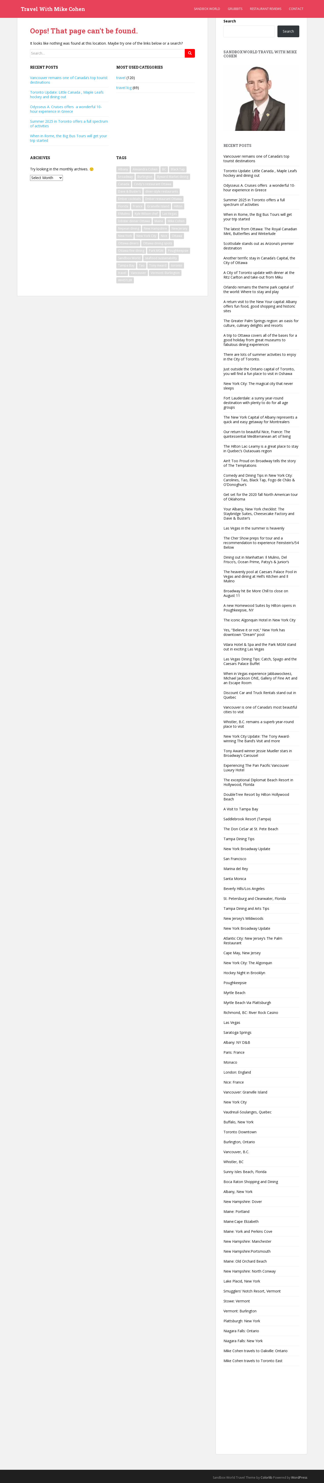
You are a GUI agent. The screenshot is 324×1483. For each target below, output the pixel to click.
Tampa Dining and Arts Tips (246, 908)
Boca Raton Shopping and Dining (250, 1181)
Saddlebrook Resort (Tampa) (247, 818)
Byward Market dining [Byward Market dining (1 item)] (172, 176)
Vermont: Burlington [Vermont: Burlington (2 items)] (165, 273)
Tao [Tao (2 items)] (142, 265)
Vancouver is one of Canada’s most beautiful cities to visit (260, 709)
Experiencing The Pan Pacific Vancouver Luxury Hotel (256, 767)
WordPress (299, 1477)
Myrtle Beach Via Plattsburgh (247, 1002)
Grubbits (235, 9)
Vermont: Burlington (240, 1311)
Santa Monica (234, 878)
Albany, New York (237, 1191)
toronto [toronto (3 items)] (176, 265)
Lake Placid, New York (241, 1281)
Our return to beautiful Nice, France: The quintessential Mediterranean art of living (257, 434)
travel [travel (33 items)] (122, 273)
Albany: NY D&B (236, 1042)
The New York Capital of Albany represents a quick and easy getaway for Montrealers (260, 419)
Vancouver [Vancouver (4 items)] (138, 273)
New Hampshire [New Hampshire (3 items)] (155, 228)
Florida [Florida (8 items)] (123, 206)
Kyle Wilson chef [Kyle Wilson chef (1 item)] (146, 213)
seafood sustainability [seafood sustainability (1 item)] (161, 258)
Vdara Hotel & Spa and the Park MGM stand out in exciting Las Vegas (259, 646)
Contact (296, 9)
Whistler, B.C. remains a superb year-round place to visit (258, 724)
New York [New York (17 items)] (125, 236)
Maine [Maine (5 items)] (158, 221)
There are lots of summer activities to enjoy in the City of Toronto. (259, 356)
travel (120, 77)
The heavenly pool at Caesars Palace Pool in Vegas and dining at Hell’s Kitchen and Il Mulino (260, 576)
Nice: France (233, 1082)
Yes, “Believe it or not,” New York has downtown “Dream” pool (254, 632)
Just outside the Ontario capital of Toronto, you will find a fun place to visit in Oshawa (259, 371)
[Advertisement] (261, 1413)
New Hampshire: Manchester (247, 1241)
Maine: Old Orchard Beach (245, 1261)
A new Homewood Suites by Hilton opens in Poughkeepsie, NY (259, 607)
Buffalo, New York (238, 1122)
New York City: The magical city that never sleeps (258, 386)
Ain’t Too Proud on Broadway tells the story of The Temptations (259, 463)
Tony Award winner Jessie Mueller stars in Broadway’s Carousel (257, 753)
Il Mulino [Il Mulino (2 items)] (124, 213)
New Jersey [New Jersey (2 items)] (179, 228)
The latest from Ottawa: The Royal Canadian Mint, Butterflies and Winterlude (260, 231)
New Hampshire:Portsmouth (247, 1251)
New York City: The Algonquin (247, 962)
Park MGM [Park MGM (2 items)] (156, 250)
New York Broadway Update (246, 848)
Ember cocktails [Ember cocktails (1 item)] (129, 199)
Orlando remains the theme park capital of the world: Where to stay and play (258, 289)
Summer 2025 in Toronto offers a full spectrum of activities (69, 123)
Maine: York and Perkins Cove (247, 1231)
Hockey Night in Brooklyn (244, 972)
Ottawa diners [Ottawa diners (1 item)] (128, 243)
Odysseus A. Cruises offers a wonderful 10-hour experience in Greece (66, 109)
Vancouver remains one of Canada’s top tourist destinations (69, 80)
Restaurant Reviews (265, 9)
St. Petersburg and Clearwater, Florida (254, 898)
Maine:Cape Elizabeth (241, 1221)
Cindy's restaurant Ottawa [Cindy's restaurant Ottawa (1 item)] (152, 184)
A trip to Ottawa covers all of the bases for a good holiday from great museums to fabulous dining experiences (260, 340)
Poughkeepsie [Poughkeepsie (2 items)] (178, 250)
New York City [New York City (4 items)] (146, 236)
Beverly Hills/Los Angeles (244, 888)
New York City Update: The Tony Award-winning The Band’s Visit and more (256, 738)
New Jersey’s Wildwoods (243, 918)
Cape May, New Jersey (242, 952)
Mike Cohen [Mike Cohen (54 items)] (176, 221)
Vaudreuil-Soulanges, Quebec (247, 1112)
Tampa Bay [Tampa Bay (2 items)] (126, 265)
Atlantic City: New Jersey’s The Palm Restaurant (252, 940)
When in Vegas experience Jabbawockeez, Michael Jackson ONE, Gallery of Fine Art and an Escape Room (260, 678)
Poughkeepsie (235, 982)
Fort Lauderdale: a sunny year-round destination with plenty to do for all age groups (255, 403)
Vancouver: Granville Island (245, 1092)
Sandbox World (207, 9)
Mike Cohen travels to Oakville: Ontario (255, 1350)
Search (229, 21)
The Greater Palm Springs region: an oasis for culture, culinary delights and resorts (261, 323)
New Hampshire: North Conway (249, 1271)
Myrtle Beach (234, 992)
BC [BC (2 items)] (164, 169)
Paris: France (234, 1052)
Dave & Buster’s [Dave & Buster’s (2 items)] (129, 191)
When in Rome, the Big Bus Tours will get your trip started (68, 138)
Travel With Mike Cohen (53, 9)
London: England (237, 1072)
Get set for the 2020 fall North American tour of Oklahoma (260, 496)
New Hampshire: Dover (242, 1201)
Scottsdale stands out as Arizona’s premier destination (258, 245)
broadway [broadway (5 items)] (125, 176)
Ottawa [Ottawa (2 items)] (177, 236)
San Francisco (234, 858)
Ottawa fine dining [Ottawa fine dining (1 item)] (131, 250)
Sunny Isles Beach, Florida (244, 1171)
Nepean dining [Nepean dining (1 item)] (128, 228)
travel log (124, 87)
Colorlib (266, 1477)
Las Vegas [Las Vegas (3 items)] (169, 213)
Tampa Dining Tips (239, 838)
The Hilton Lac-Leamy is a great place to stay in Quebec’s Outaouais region (260, 448)
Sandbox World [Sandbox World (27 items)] (129, 258)
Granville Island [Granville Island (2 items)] (158, 206)
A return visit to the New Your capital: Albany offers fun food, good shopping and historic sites (260, 306)
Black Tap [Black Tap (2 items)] (178, 169)
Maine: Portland (236, 1211)
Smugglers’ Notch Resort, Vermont (252, 1291)
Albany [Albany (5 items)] (123, 169)
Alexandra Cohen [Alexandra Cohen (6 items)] (145, 169)
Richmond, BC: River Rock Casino (250, 1012)
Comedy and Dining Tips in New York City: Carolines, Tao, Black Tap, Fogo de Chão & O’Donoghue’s (259, 480)
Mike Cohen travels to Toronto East (253, 1360)
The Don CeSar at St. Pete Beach (250, 828)
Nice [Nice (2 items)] (164, 236)
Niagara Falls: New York (243, 1340)
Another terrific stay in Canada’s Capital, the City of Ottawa (259, 260)
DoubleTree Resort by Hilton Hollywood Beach (256, 796)
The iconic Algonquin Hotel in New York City (259, 620)
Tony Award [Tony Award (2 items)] (157, 265)
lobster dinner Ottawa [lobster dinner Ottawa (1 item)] (134, 221)
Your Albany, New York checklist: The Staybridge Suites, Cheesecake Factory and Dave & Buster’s (258, 514)
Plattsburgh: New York (241, 1320)
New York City (235, 1102)
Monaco (230, 1062)
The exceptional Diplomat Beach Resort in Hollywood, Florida (258, 782)
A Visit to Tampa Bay (240, 809)
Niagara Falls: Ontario (241, 1330)
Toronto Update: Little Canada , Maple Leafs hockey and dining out (67, 94)
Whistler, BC (233, 1161)
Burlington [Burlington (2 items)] (144, 176)
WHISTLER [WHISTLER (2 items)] (125, 280)
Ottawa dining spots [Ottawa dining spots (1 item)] (157, 243)
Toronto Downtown (240, 1131)
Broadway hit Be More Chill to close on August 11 (255, 593)
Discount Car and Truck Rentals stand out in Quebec (259, 695)
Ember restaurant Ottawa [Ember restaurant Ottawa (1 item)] (163, 199)
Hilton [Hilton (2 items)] (178, 206)
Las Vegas (231, 1022)
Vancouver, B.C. (236, 1151)
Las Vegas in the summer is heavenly (253, 528)
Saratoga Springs (237, 1032)
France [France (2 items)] (138, 206)
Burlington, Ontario (239, 1141)
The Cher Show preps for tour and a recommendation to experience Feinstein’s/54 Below (261, 543)
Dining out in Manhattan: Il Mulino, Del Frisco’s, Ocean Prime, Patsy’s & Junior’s (256, 559)
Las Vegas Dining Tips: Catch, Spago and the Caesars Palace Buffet (260, 661)
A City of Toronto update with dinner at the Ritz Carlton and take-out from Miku (258, 275)
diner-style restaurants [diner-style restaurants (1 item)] (161, 191)
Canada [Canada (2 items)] (123, 184)
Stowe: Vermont (236, 1301)
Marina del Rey (235, 868)
